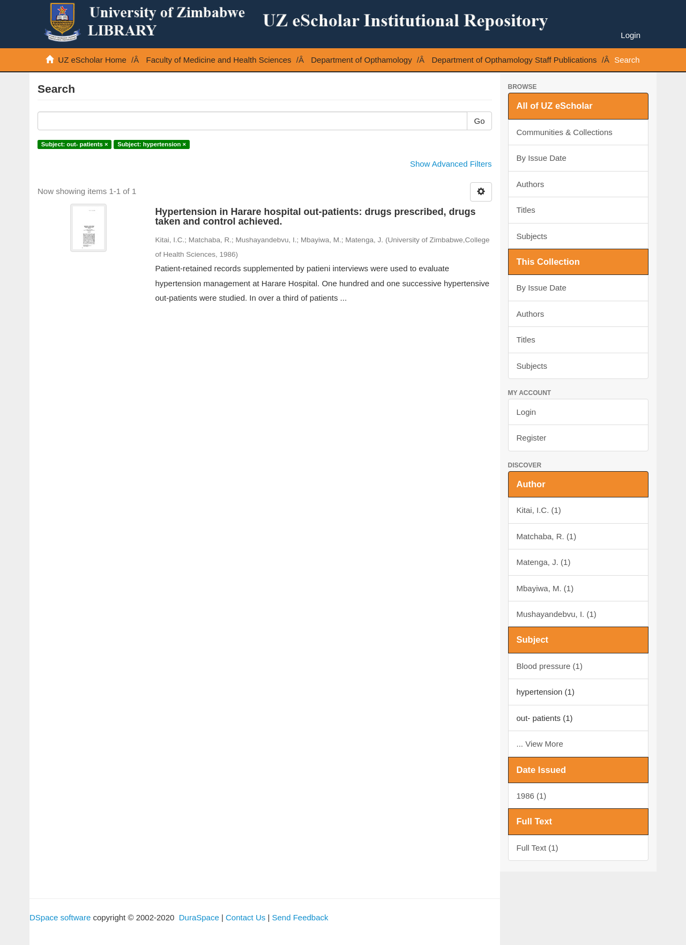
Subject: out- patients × (74, 144)
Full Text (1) (537, 847)
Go (479, 120)
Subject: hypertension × (151, 144)
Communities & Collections (565, 132)
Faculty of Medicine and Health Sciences (219, 59)
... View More (540, 743)
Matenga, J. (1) (544, 562)
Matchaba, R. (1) (547, 536)
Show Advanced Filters (451, 163)
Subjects (532, 236)
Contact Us (245, 917)
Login (526, 411)
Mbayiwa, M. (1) (545, 588)
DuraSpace (199, 917)
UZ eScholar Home (92, 59)
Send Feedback (300, 917)
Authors (531, 184)
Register (532, 437)
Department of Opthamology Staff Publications (513, 59)
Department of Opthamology (361, 59)
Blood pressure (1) (550, 666)
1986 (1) (532, 795)
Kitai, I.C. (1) (539, 510)
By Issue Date (541, 157)
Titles (526, 209)
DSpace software (60, 917)
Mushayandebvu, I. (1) (556, 614)
